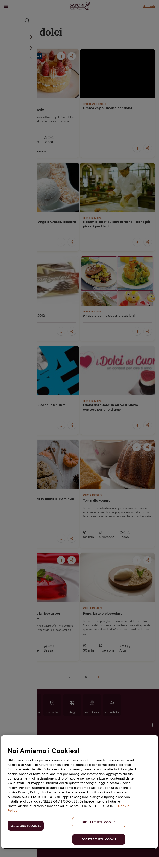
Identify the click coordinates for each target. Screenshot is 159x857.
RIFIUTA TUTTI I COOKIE (98, 822)
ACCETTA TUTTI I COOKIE (98, 839)
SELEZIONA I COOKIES (25, 826)
